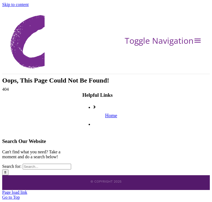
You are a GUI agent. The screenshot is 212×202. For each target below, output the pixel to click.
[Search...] (47, 166)
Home (111, 115)
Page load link (14, 192)
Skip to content (15, 4)
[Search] (5, 172)
